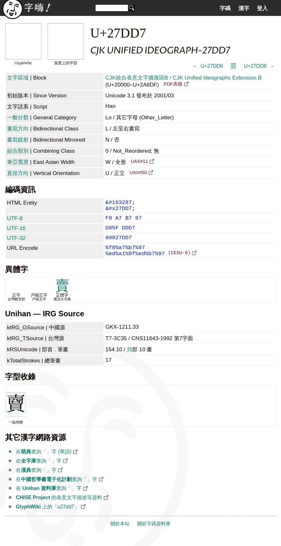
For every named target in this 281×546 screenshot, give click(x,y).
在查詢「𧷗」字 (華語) (43, 462)
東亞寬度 (18, 162)
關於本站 (120, 533)
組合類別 (18, 151)
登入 (262, 8)
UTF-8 (15, 221)
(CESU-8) (179, 262)
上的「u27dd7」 (47, 517)
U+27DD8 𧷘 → (259, 66)
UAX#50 (138, 172)
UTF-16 (16, 232)
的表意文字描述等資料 (59, 507)
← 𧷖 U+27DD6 (208, 66)
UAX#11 (139, 161)
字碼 (225, 8)
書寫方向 (18, 128)
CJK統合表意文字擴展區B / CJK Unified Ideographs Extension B (183, 77)
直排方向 (18, 173)
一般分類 (18, 117)
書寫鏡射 (18, 139)
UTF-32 (16, 244)
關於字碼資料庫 (154, 533)
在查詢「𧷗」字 (39, 471)
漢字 (243, 8)
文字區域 (18, 77)
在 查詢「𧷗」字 (49, 498)
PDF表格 (173, 84)
